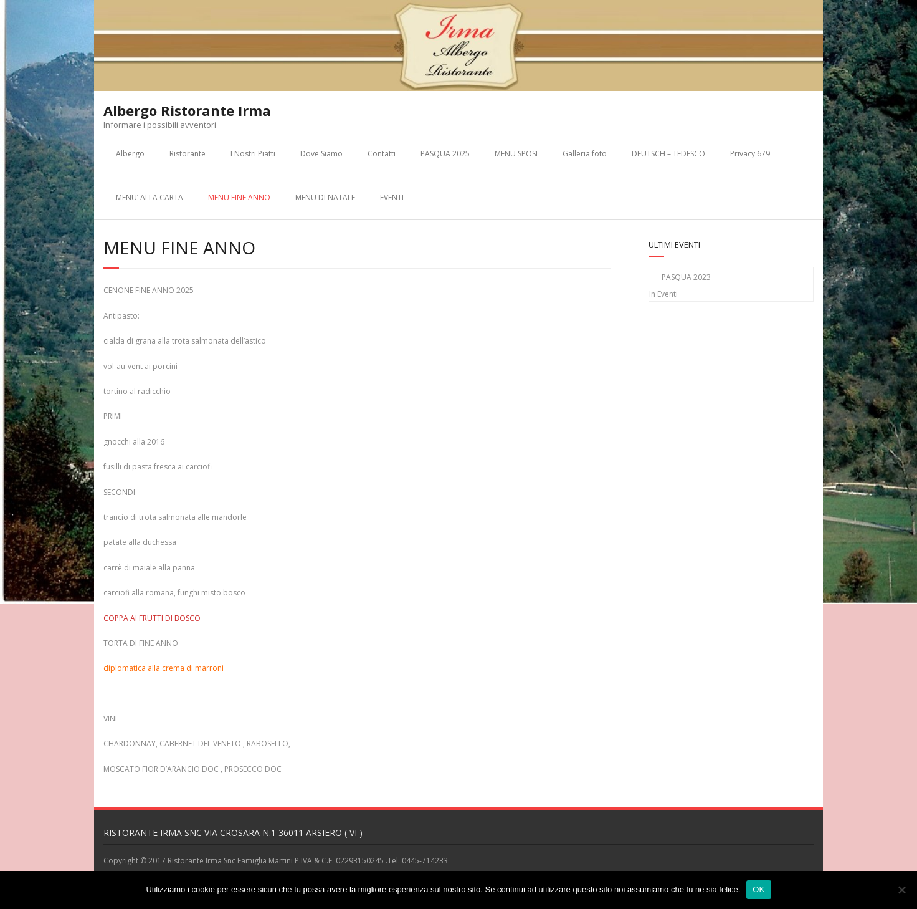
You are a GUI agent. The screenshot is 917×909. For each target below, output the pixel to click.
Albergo (130, 153)
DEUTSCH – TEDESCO (668, 153)
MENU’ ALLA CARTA (149, 197)
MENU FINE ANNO (239, 197)
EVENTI (392, 197)
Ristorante (187, 153)
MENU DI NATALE (325, 197)
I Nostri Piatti (252, 153)
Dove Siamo (321, 153)
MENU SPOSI (516, 153)
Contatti (382, 153)
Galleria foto (585, 153)
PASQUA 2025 (445, 153)
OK (758, 889)
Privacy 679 (750, 153)
